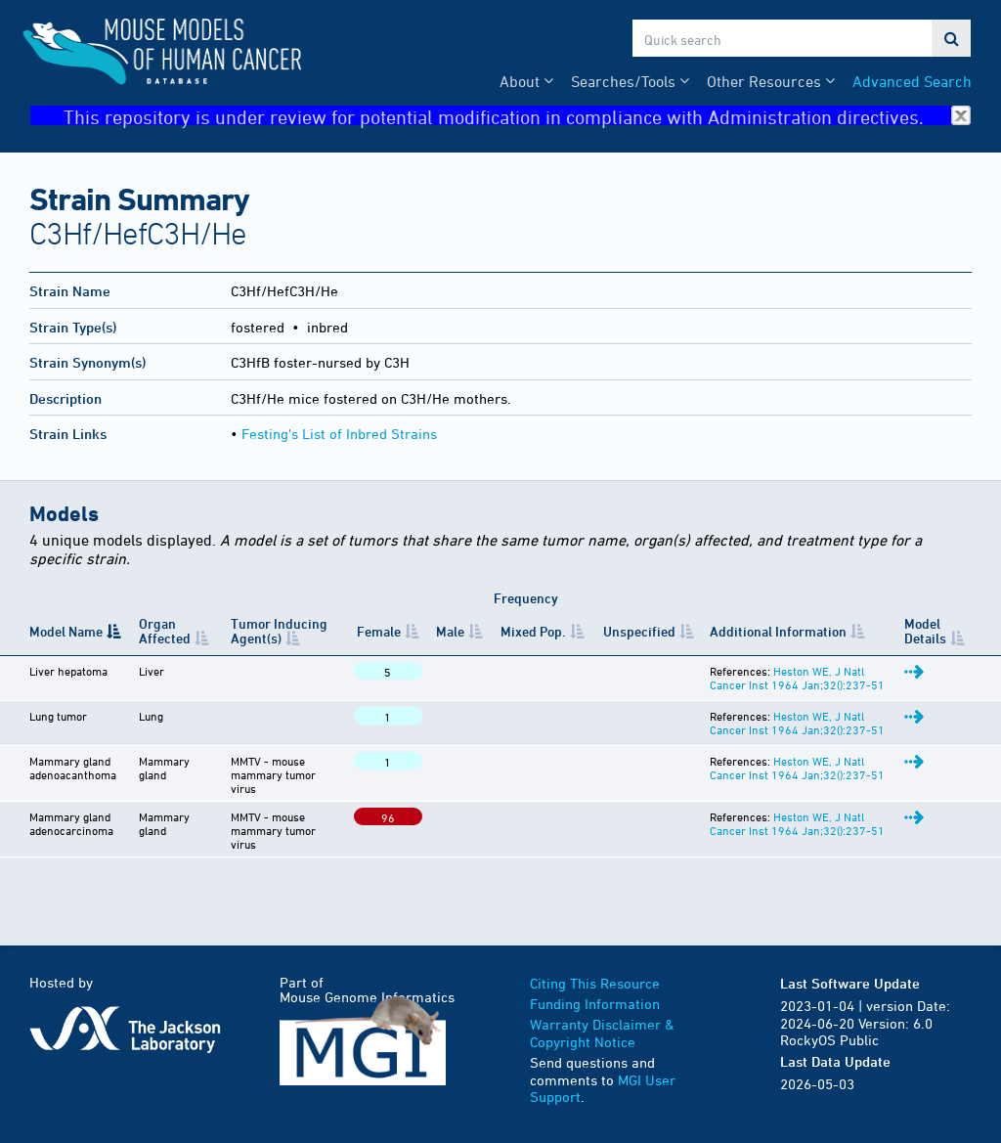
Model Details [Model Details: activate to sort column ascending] (925, 630)
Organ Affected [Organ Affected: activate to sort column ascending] (165, 630)
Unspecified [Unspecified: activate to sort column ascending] (639, 631)
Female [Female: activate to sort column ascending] (379, 631)
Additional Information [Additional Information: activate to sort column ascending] (778, 631)
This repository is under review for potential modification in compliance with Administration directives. (517, 116)
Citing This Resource (595, 983)
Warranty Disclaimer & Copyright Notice (602, 1033)
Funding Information (595, 1003)
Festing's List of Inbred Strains (339, 433)
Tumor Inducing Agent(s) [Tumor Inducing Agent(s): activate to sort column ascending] (279, 630)
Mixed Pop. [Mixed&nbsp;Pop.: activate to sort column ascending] (533, 631)
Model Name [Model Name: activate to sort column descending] (66, 631)
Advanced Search (912, 81)
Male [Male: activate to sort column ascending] (450, 631)
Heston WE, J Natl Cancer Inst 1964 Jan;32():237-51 (797, 677)
